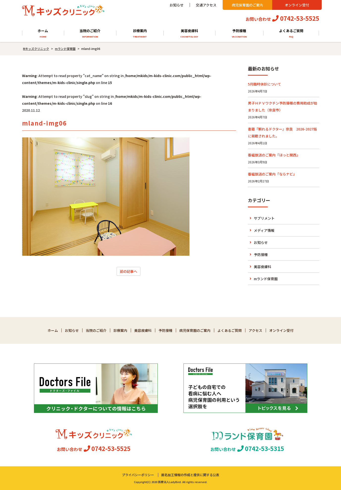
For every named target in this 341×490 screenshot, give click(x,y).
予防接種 (239, 33)
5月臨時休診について (264, 84)
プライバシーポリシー (138, 474)
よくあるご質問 (291, 33)
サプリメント (264, 218)
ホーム (43, 33)
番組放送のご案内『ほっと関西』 (274, 154)
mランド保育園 (266, 278)
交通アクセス (206, 4)
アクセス (255, 330)
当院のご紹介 (90, 33)
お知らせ (177, 4)
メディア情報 (264, 230)
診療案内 (139, 33)
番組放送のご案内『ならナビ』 (272, 173)
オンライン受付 (297, 4)
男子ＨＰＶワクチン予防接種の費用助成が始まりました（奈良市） (282, 106)
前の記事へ (128, 271)
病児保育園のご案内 (247, 4)
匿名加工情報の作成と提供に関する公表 (190, 474)
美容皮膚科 (189, 33)
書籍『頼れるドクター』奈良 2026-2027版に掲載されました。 (282, 132)
